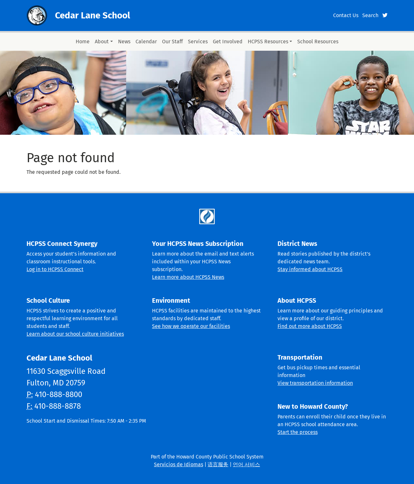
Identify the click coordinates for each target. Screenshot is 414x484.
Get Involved (228, 41)
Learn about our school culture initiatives (75, 334)
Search (370, 15)
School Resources (317, 41)
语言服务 (218, 464)
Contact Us (345, 15)
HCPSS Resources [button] (268, 41)
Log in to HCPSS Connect (55, 269)
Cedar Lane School (92, 15)
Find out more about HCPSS (310, 326)
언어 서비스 (246, 464)
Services (198, 41)
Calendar (146, 41)
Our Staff (172, 41)
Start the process (298, 432)
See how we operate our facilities (191, 326)
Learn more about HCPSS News (188, 277)
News (124, 41)
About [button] (102, 41)
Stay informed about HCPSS (310, 269)
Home (83, 41)
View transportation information (315, 383)
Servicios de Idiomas (178, 464)
